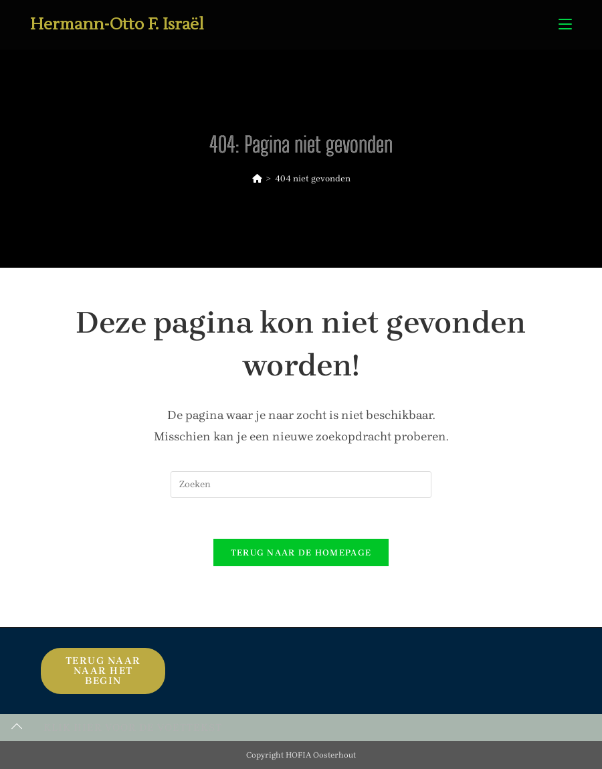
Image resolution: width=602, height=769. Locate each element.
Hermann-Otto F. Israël (117, 24)
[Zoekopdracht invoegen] (301, 484)
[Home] (257, 178)
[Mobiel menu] (565, 24)
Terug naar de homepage (301, 552)
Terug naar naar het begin (103, 671)
